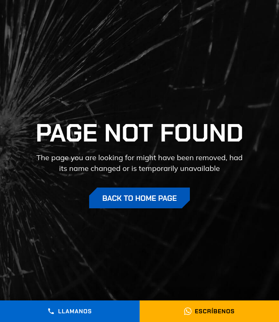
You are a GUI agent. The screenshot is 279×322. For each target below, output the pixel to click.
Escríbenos (209, 311)
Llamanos (69, 311)
